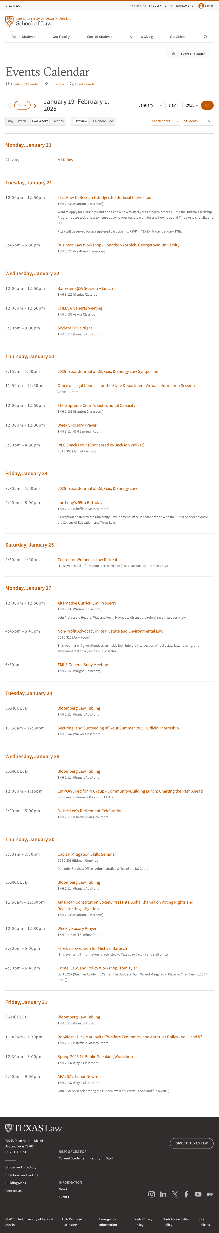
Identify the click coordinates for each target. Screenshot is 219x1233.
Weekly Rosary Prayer (77, 425)
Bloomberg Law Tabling (79, 708)
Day (10, 121)
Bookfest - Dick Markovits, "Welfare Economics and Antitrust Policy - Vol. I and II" (130, 1037)
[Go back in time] (9, 105)
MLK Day (65, 160)
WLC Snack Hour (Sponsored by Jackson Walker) (101, 445)
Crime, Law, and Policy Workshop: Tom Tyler (97, 968)
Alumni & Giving (144, 36)
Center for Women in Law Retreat (87, 560)
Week (22, 121)
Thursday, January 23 (30, 356)
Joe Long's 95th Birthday (80, 502)
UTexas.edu (13, 6)
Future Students (26, 36)
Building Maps (15, 1183)
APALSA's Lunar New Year (80, 1076)
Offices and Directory (20, 1167)
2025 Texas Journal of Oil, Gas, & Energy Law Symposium (109, 371)
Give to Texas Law (192, 1143)
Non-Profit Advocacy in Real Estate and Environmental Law (110, 631)
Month (59, 121)
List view (80, 121)
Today (22, 105)
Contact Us (13, 1190)
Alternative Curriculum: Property (87, 603)
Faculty (155, 6)
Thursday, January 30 (30, 839)
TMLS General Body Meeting (83, 665)
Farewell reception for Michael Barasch (92, 948)
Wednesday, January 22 (32, 273)
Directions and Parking (21, 1175)
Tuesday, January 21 (28, 183)
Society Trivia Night (75, 328)
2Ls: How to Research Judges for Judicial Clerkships (104, 197)
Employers (184, 6)
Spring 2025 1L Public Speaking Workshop (95, 1057)
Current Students (102, 36)
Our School (180, 36)
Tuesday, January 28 (28, 693)
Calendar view (103, 121)
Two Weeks (40, 121)
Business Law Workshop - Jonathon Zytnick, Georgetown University (118, 245)
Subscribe (54, 84)
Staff (168, 6)
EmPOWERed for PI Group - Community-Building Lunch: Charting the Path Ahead (130, 791)
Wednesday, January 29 (32, 756)
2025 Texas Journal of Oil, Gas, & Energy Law (97, 488)
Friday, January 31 (26, 1002)
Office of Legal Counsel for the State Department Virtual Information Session (126, 385)
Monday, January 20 (28, 145)
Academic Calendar (22, 84)
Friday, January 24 (26, 473)
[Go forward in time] (35, 105)
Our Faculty (64, 36)
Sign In (205, 6)
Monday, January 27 (28, 588)
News (63, 1189)
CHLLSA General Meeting (80, 308)
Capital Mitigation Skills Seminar (87, 854)
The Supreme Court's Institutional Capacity (96, 405)
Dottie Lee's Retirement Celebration (90, 811)
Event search (82, 84)
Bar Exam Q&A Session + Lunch (85, 288)
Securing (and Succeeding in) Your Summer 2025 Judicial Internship (118, 728)
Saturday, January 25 (29, 545)
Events (64, 1197)
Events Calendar (193, 54)
